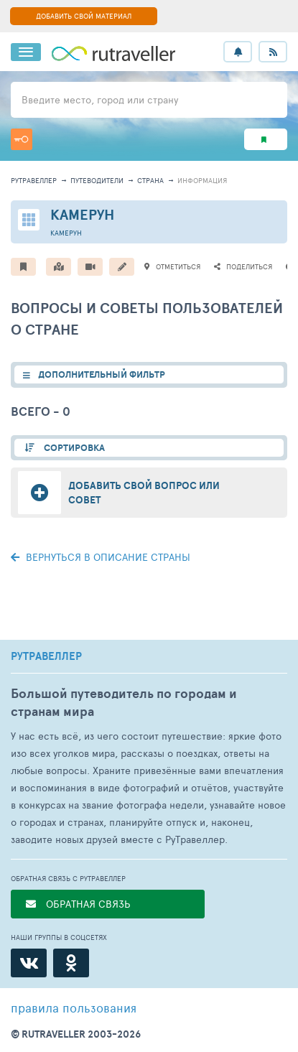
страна (150, 180)
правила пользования (73, 1007)
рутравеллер (34, 180)
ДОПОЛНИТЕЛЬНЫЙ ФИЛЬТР (101, 374)
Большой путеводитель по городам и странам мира (124, 702)
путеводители (97, 180)
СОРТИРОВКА (73, 448)
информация (202, 180)
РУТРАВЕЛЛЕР (46, 656)
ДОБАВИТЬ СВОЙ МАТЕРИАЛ (83, 16)
